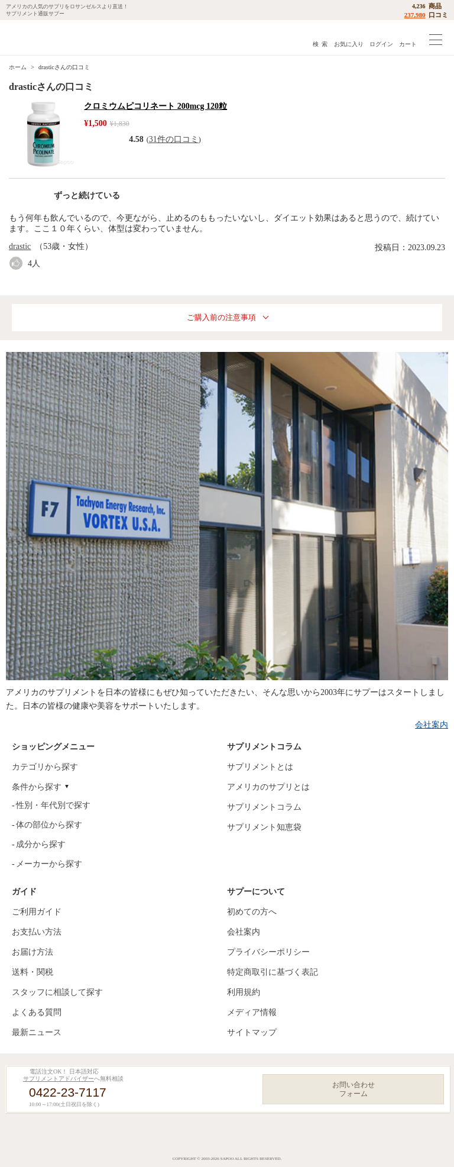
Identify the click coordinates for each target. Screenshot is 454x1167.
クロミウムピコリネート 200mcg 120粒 (155, 106)
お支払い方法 (36, 931)
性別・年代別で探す (53, 805)
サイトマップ (252, 1032)
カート (408, 44)
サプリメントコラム (264, 807)
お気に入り (349, 44)
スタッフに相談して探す (57, 992)
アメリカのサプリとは (268, 787)
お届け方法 (32, 952)
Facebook (188, 1135)
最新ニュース (36, 1032)
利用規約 (243, 992)
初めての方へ (252, 911)
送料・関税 (32, 972)
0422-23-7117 (67, 1092)
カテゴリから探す (45, 766)
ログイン (381, 44)
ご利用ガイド (36, 911)
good (18, 263)
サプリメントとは (260, 766)
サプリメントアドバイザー (58, 1078)
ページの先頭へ (435, 1149)
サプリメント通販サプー (35, 37)
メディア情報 (252, 1012)
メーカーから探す (49, 863)
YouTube (257, 1135)
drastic (20, 246)
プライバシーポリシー (268, 952)
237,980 (415, 14)
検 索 (320, 44)
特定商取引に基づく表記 (272, 972)
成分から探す (41, 844)
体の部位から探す (49, 824)
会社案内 (431, 724)
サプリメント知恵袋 (264, 827)
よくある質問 (36, 1012)
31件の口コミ (174, 139)
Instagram (222, 1135)
